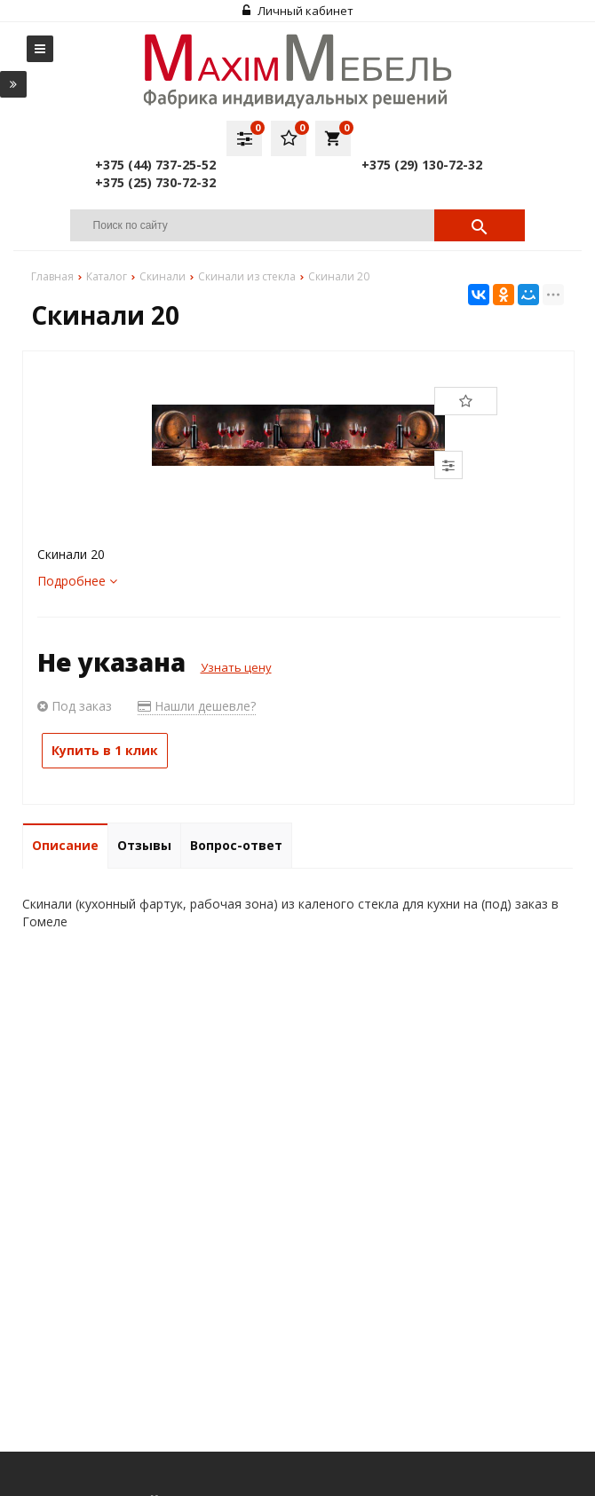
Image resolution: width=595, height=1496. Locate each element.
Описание (65, 845)
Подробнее (77, 580)
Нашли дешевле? (197, 705)
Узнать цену (236, 667)
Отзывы (144, 845)
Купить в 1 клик (105, 750)
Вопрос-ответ (236, 845)
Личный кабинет (297, 11)
